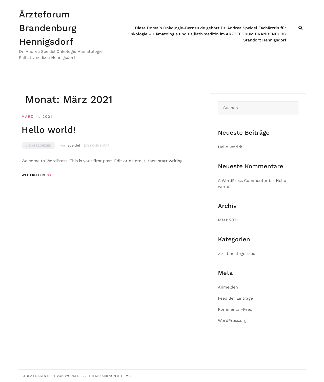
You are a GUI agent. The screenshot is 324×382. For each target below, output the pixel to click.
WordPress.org (232, 320)
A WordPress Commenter (243, 180)
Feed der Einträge (235, 298)
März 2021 (228, 220)
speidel (74, 145)
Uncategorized (38, 145)
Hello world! (49, 130)
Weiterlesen (36, 175)
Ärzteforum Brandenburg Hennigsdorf (47, 28)
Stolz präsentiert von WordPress (54, 376)
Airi (105, 376)
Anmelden (228, 287)
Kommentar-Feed (235, 309)
